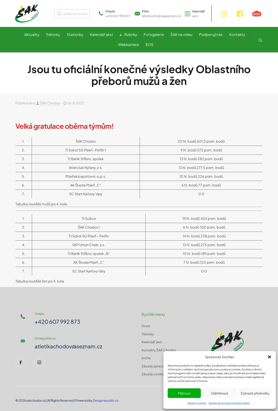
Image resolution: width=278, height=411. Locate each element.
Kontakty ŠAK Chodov (159, 350)
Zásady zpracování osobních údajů (229, 403)
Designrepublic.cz (105, 400)
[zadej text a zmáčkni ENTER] (72, 13)
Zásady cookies (196, 403)
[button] (269, 357)
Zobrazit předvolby (255, 393)
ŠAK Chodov (50, 103)
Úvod (146, 326)
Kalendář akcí (152, 342)
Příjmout (184, 393)
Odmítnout (219, 393)
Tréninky (148, 334)
